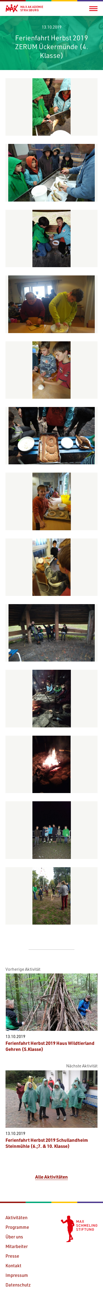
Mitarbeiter (16, 1246)
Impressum (16, 1275)
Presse (12, 1256)
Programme (17, 1227)
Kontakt (13, 1265)
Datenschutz (18, 1285)
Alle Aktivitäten (51, 1177)
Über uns (14, 1237)
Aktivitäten (16, 1217)
